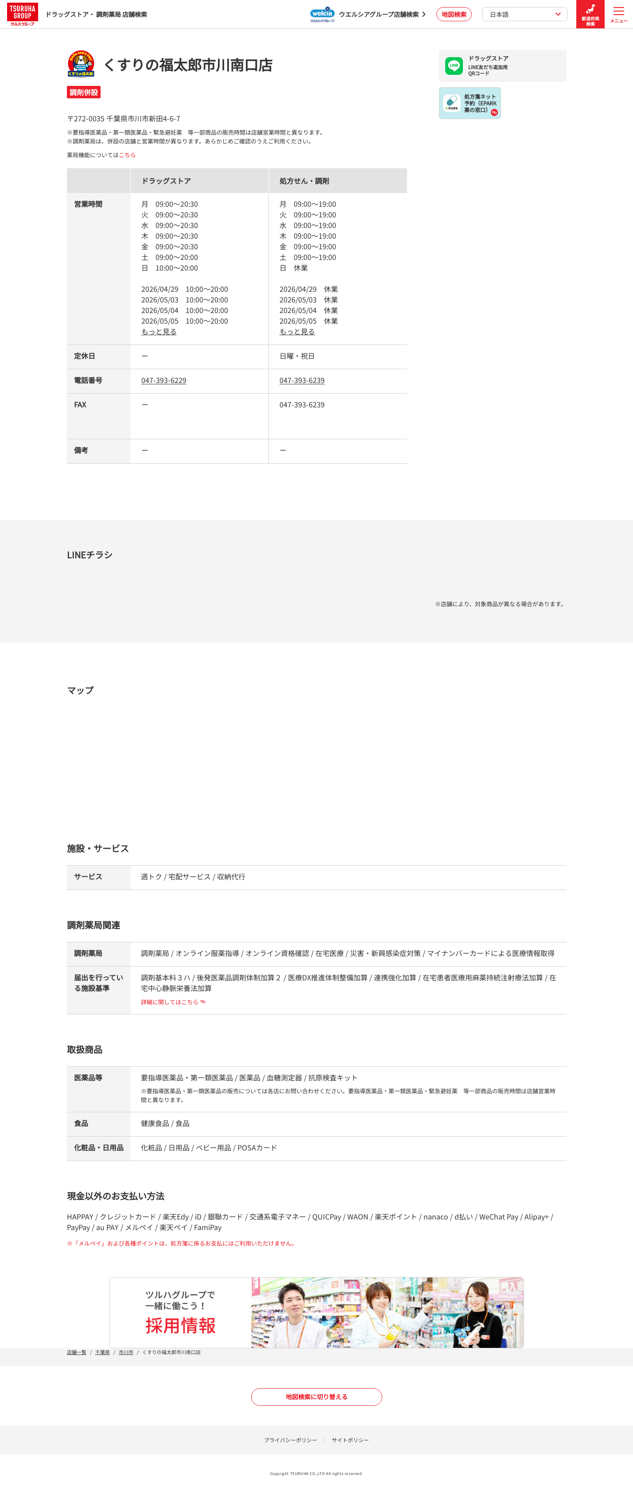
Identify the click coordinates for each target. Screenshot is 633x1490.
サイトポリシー (350, 1440)
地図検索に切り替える (317, 1396)
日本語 (525, 14)
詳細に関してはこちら (173, 1002)
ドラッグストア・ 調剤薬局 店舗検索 (77, 14)
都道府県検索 (590, 14)
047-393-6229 (163, 380)
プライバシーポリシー (290, 1440)
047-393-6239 (302, 380)
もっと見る (159, 331)
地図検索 (454, 14)
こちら (127, 155)
